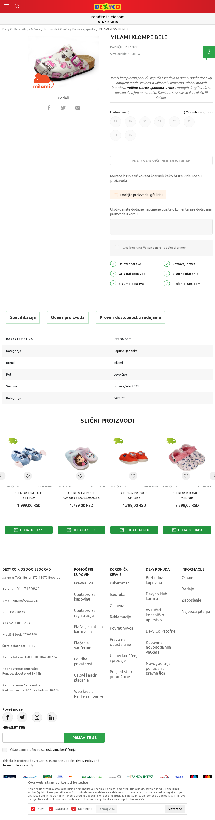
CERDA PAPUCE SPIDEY (134, 495)
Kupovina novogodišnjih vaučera (158, 647)
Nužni (41, 809)
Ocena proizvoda (68, 317)
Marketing (85, 809)
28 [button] (115, 123)
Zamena (117, 605)
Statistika (61, 809)
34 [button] (115, 137)
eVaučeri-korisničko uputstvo (155, 615)
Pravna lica (83, 583)
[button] (28, 476)
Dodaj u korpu (29, 530)
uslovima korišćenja (61, 750)
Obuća (64, 29)
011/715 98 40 (108, 21)
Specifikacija (23, 317)
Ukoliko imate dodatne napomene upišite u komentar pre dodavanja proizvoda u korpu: (161, 211)
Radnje (188, 589)
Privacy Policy (84, 760)
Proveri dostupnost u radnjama (130, 317)
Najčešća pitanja (196, 611)
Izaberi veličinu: (122, 112)
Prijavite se (84, 737)
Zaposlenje (191, 600)
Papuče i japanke (83, 29)
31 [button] (160, 123)
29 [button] (130, 123)
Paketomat (119, 583)
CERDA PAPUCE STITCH (28, 495)
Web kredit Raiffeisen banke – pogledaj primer (154, 247)
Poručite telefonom (107, 17)
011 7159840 (27, 589)
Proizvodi (50, 29)
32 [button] (174, 123)
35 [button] (130, 137)
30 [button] (145, 123)
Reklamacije (120, 617)
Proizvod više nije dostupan (161, 161)
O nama (189, 577)
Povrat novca (121, 628)
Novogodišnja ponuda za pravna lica (158, 668)
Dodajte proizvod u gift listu (138, 195)
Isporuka (117, 594)
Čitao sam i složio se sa (43, 749)
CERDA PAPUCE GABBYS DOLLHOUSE (81, 495)
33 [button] (189, 123)
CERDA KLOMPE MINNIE (187, 495)
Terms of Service (13, 765)
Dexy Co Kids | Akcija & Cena (21, 29)
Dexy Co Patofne (160, 631)
